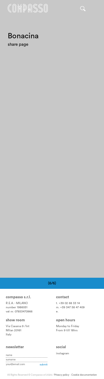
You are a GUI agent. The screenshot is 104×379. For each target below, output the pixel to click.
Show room (15, 320)
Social (61, 347)
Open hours (65, 320)
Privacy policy (61, 375)
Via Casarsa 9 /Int (17, 326)
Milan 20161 (13, 330)
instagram (62, 353)
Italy (8, 334)
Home (28, 8)
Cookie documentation (84, 375)
